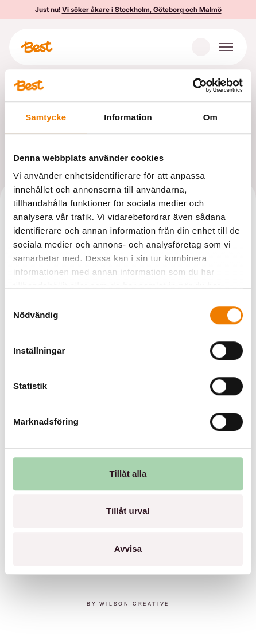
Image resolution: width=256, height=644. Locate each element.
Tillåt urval (128, 511)
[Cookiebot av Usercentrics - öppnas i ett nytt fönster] (192, 85)
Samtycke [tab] (45, 117)
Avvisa (128, 548)
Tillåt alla (127, 473)
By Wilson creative (128, 603)
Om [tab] (210, 117)
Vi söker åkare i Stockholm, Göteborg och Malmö (142, 9)
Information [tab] (128, 117)
